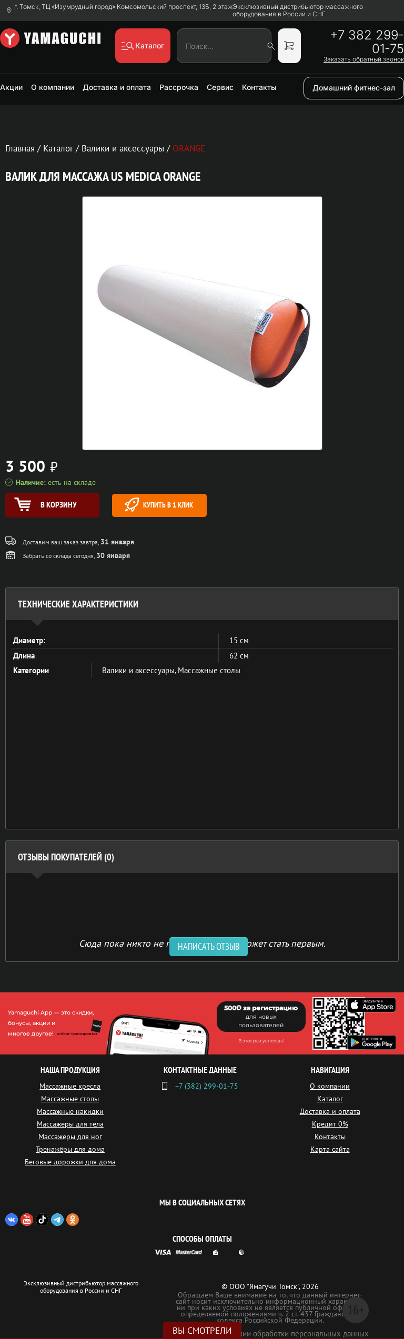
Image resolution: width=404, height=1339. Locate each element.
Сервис (220, 87)
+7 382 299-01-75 (367, 42)
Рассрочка (178, 87)
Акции (11, 87)
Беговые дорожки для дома (70, 1161)
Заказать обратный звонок (364, 59)
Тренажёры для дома (70, 1149)
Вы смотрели (202, 1330)
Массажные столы (209, 670)
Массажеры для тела (70, 1124)
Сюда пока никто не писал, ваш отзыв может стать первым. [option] (202, 942)
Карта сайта (330, 1149)
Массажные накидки (70, 1111)
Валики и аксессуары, (140, 670)
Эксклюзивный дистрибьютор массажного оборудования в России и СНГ (298, 10)
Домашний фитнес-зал (353, 87)
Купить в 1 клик (159, 505)
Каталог (330, 1098)
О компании (52, 87)
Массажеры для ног (70, 1136)
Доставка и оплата (117, 87)
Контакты (259, 87)
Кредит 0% (330, 1124)
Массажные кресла (69, 1086)
